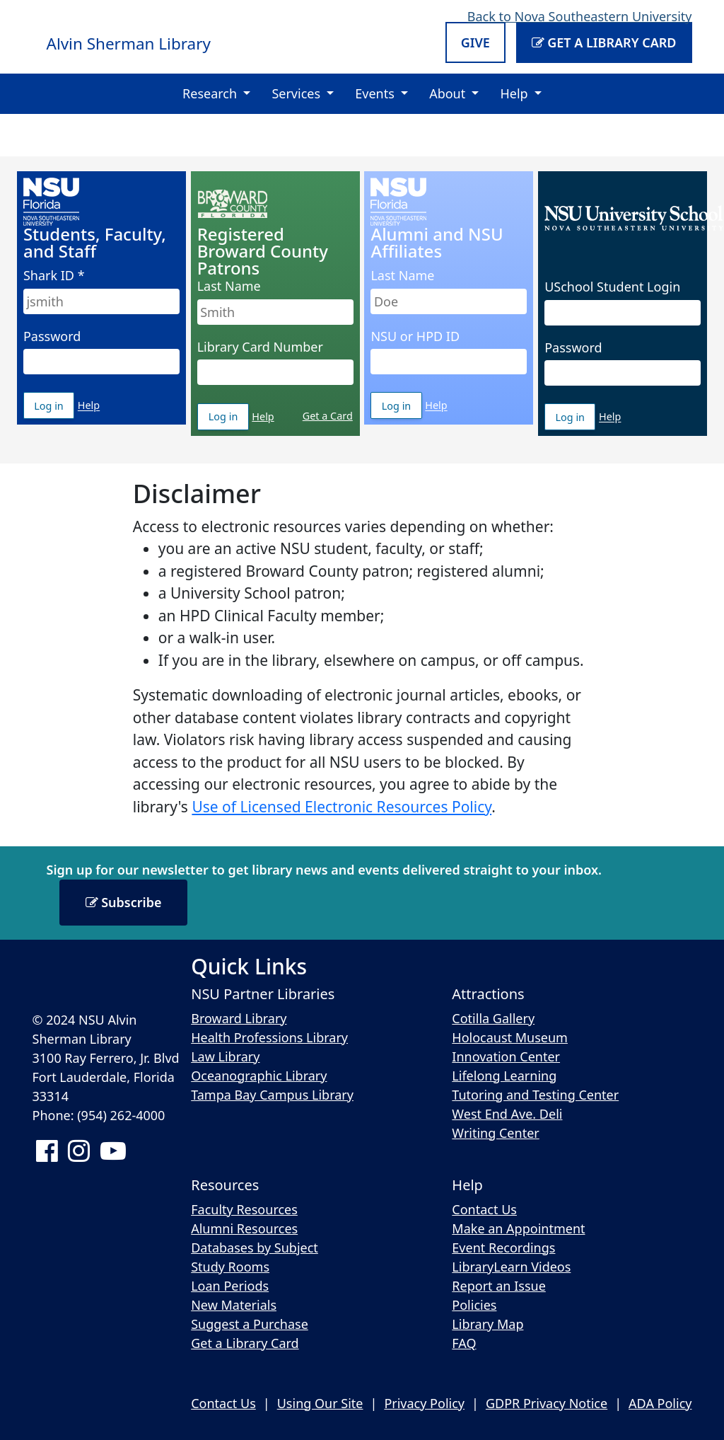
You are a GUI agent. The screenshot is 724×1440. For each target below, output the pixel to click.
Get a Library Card (604, 42)
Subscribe (124, 902)
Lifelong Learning (504, 1075)
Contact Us (484, 1209)
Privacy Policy (424, 1403)
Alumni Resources (244, 1228)
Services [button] (297, 93)
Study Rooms (230, 1266)
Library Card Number (260, 346)
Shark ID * (54, 275)
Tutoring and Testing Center (535, 1094)
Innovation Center (506, 1056)
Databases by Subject (254, 1247)
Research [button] (211, 93)
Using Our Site (320, 1403)
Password (52, 336)
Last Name (229, 285)
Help (89, 406)
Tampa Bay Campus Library (272, 1094)
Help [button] (515, 93)
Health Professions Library (269, 1037)
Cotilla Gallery (493, 1018)
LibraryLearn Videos (511, 1266)
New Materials (233, 1304)
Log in (54, 409)
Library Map (487, 1323)
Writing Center (495, 1132)
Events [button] (376, 93)
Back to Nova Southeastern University (579, 16)
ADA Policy (660, 1403)
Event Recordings (503, 1247)
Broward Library (238, 1018)
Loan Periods (230, 1285)
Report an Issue (498, 1285)
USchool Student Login (612, 286)
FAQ (464, 1343)
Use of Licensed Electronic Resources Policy (341, 807)
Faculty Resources (244, 1209)
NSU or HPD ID (415, 336)
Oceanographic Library (259, 1075)
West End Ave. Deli (507, 1113)
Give (475, 42)
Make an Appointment (518, 1228)
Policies (474, 1304)
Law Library (225, 1056)
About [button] (449, 93)
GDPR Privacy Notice (546, 1403)
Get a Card (328, 415)
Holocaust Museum (510, 1037)
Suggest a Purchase (249, 1323)
